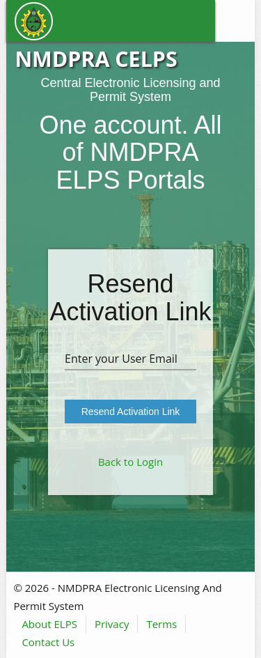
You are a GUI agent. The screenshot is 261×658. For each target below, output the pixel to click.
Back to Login (130, 462)
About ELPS (49, 624)
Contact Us (48, 642)
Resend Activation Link (130, 411)
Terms (161, 624)
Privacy (112, 624)
